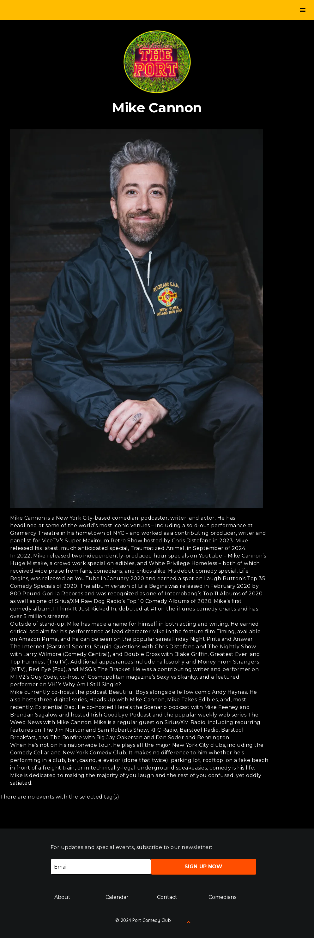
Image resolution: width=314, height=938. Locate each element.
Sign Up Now (203, 867)
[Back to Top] (188, 922)
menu (302, 10)
